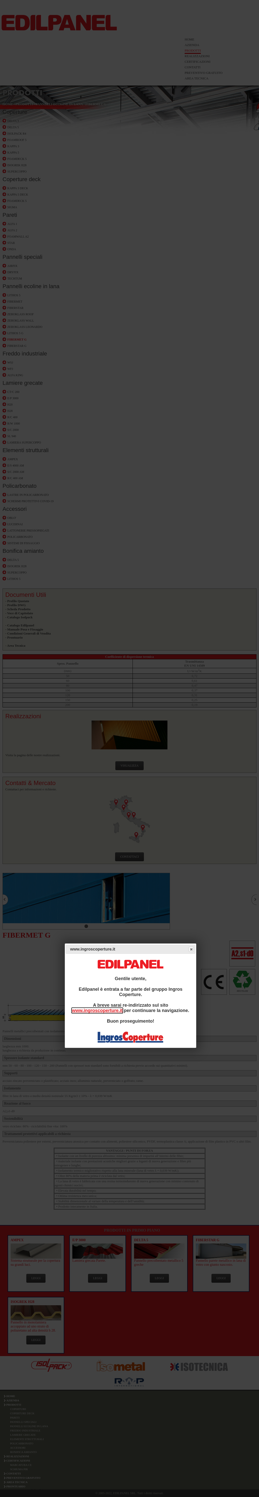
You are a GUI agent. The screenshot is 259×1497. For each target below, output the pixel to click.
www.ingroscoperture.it (97, 1010)
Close (191, 949)
